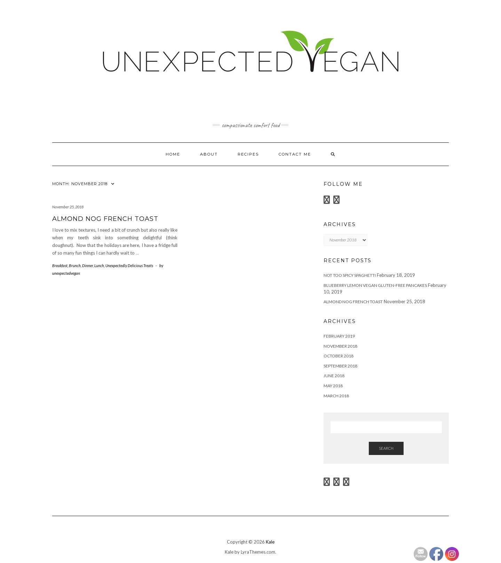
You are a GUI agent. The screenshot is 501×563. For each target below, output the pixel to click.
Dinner (87, 265)
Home (173, 154)
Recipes (248, 154)
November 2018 (340, 346)
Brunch (75, 265)
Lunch (99, 265)
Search (386, 448)
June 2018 (334, 375)
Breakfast (59, 265)
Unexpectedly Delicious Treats (129, 265)
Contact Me (295, 154)
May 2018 (333, 385)
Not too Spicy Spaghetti (350, 275)
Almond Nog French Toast (105, 219)
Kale (270, 542)
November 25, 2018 (68, 207)
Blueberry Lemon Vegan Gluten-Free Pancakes (375, 285)
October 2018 (338, 355)
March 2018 (336, 395)
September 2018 (340, 366)
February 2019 (339, 336)
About (209, 154)
